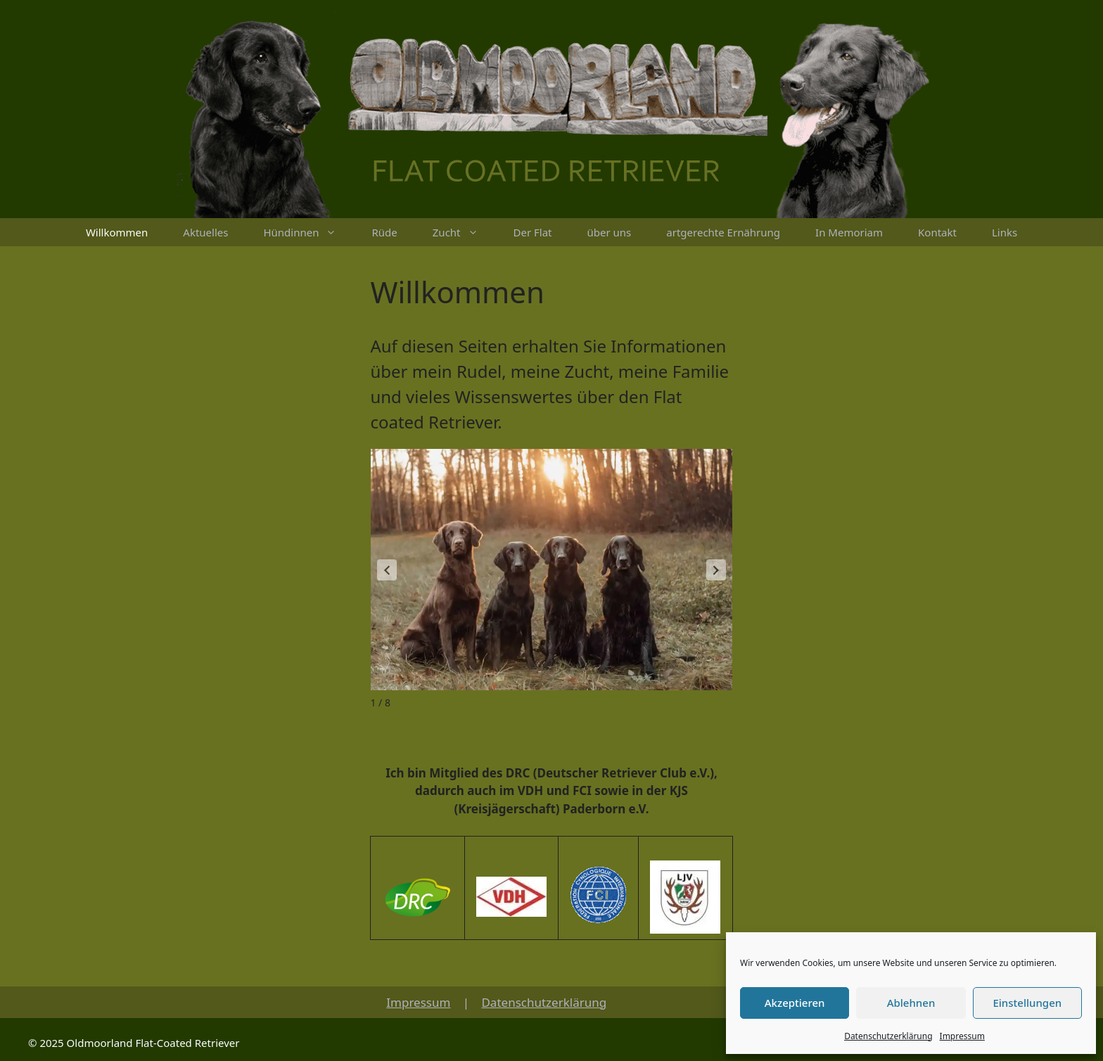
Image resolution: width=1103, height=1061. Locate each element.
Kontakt (937, 232)
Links (1004, 232)
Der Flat (533, 232)
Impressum (962, 1036)
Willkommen (117, 232)
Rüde (384, 232)
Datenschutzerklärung (888, 1036)
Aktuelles (205, 232)
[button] (716, 569)
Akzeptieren (795, 1003)
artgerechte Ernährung (723, 232)
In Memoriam (849, 232)
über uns (609, 232)
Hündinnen (308, 232)
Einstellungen (1027, 1003)
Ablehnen (911, 1003)
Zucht (464, 232)
